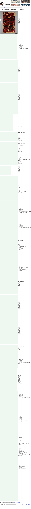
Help (22, 504)
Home (1, 7)
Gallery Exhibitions (19, 7)
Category (8, 7)
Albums (16, 7)
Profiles (10, 7)
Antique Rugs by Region (4, 7)
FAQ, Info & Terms (25, 504)
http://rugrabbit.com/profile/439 (17, 502)
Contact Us (29, 504)
